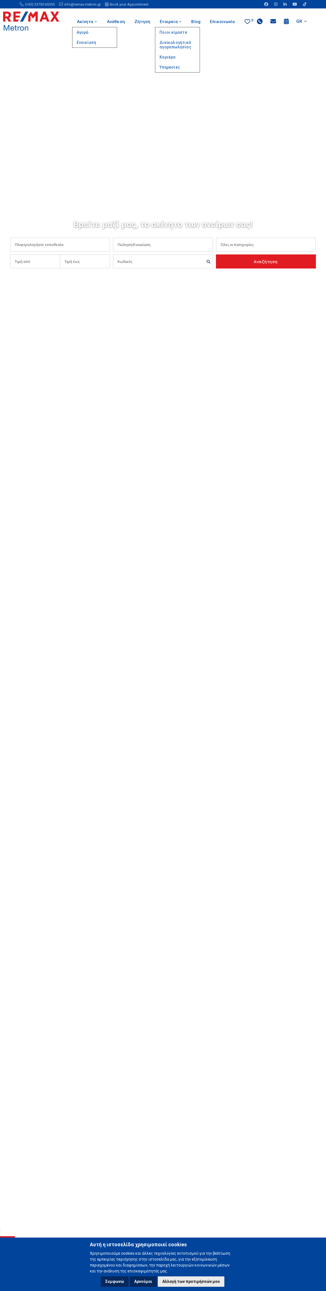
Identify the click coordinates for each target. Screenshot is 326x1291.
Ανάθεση (116, 21)
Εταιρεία (170, 21)
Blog (196, 21)
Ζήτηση (142, 21)
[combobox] (58, 244)
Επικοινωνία (222, 21)
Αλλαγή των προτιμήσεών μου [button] (191, 1281)
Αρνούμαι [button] (143, 1281)
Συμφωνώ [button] (114, 1281)
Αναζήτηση (266, 261)
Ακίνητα (86, 21)
